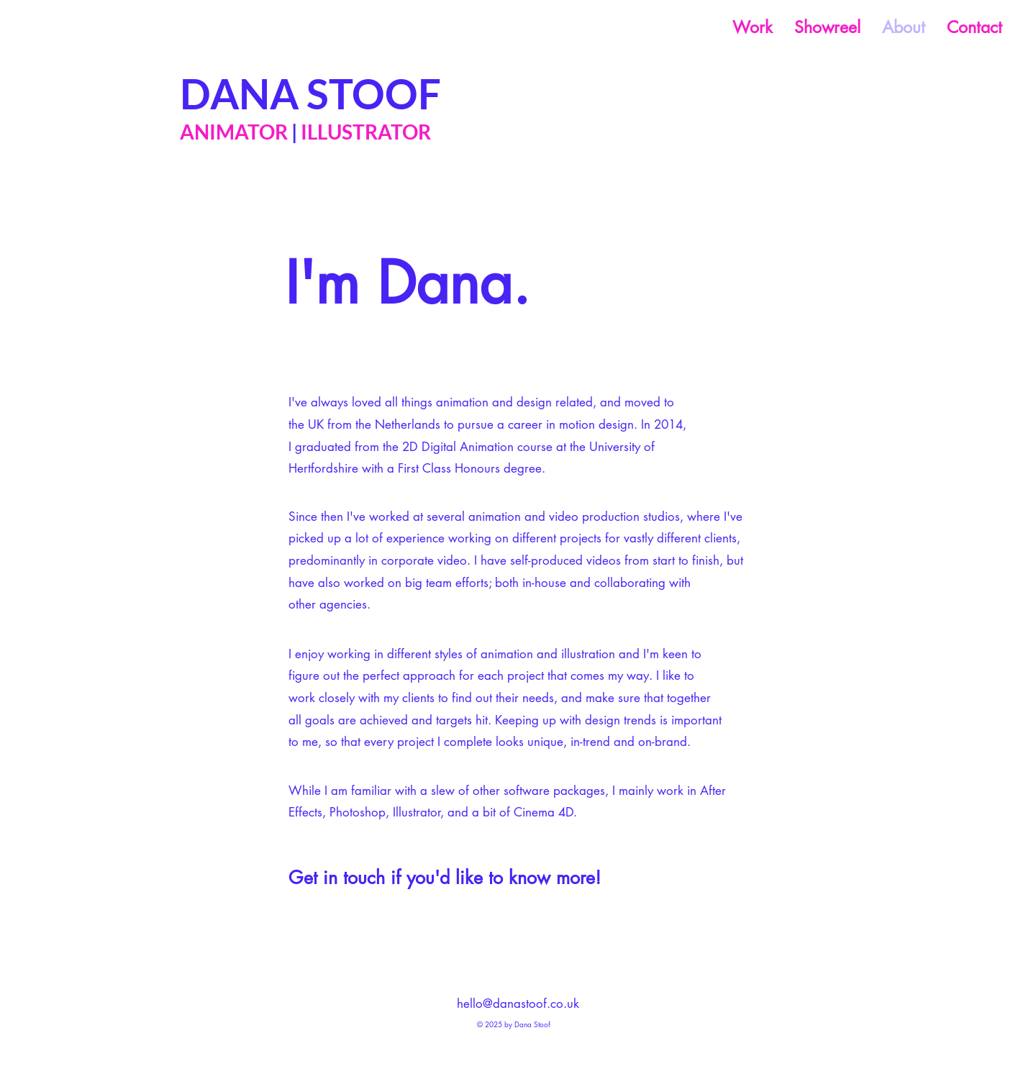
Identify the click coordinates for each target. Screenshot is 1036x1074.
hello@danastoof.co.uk (518, 1003)
